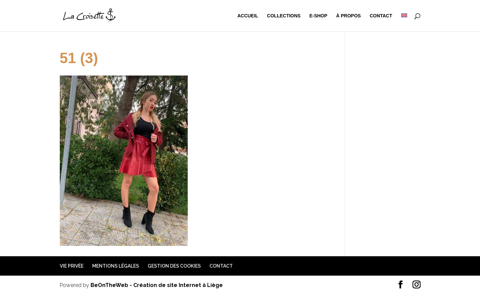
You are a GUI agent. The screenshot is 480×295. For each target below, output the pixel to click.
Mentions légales (115, 266)
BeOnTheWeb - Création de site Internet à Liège (157, 285)
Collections (283, 15)
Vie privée (72, 266)
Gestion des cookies (174, 266)
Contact (381, 15)
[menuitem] (404, 22)
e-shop (318, 15)
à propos (348, 15)
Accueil (247, 15)
